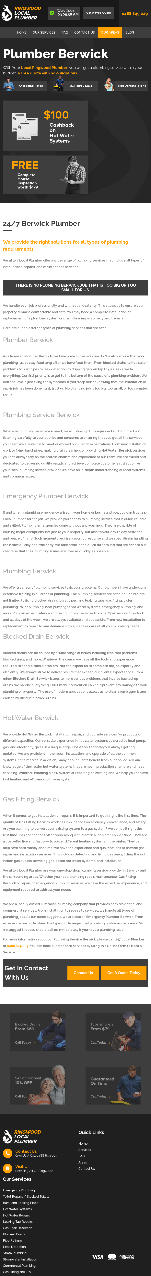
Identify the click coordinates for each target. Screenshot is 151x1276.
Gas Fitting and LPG (17, 1272)
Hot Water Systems (17, 1209)
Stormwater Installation (20, 1259)
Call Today (27, 1040)
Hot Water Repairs (16, 1215)
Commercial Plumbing (19, 1266)
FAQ (65, 32)
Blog (129, 32)
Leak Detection (14, 1247)
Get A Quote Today (123, 972)
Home (21, 32)
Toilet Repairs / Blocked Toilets (26, 1196)
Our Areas (110, 32)
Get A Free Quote (98, 13)
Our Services (44, 32)
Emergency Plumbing (19, 1190)
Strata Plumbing (15, 1253)
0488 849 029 (135, 13)
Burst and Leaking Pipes (20, 1203)
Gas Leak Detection (17, 1228)
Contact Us (84, 32)
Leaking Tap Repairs (18, 1222)
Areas (82, 1162)
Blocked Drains (14, 1234)
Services (84, 1150)
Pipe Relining (12, 1240)
